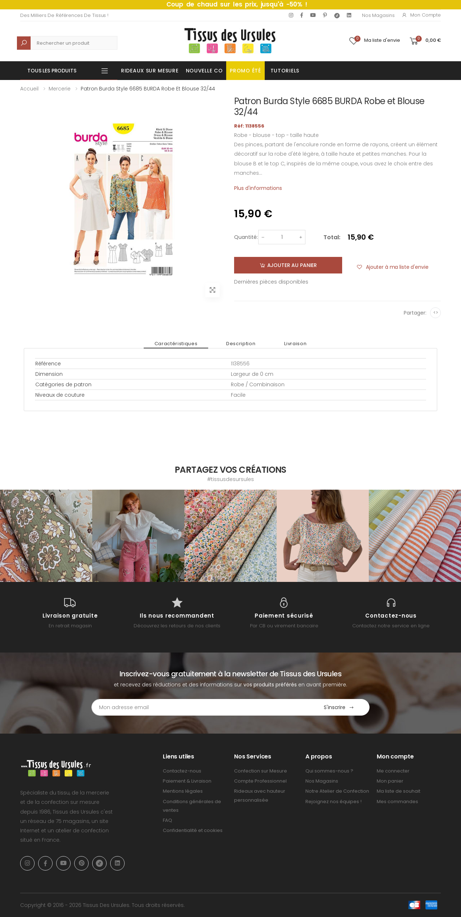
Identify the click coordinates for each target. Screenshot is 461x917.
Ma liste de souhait (398, 791)
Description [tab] (240, 343)
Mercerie (60, 88)
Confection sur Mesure (260, 770)
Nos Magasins (378, 15)
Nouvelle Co (204, 70)
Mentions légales (183, 791)
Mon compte (421, 15)
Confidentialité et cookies (193, 830)
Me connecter (393, 770)
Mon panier (390, 781)
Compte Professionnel (260, 781)
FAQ (167, 820)
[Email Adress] (200, 707)
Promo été (245, 70)
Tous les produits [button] (51, 70)
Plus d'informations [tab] (258, 188)
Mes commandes (397, 801)
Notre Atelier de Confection (337, 791)
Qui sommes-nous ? (329, 770)
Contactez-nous (182, 770)
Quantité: (246, 237)
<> (435, 313)
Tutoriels (284, 70)
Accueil (29, 88)
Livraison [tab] (295, 343)
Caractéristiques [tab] (176, 343)
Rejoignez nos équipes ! (333, 801)
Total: (331, 237)
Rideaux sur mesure (150, 70)
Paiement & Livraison (187, 781)
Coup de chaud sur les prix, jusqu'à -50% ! (236, 4)
